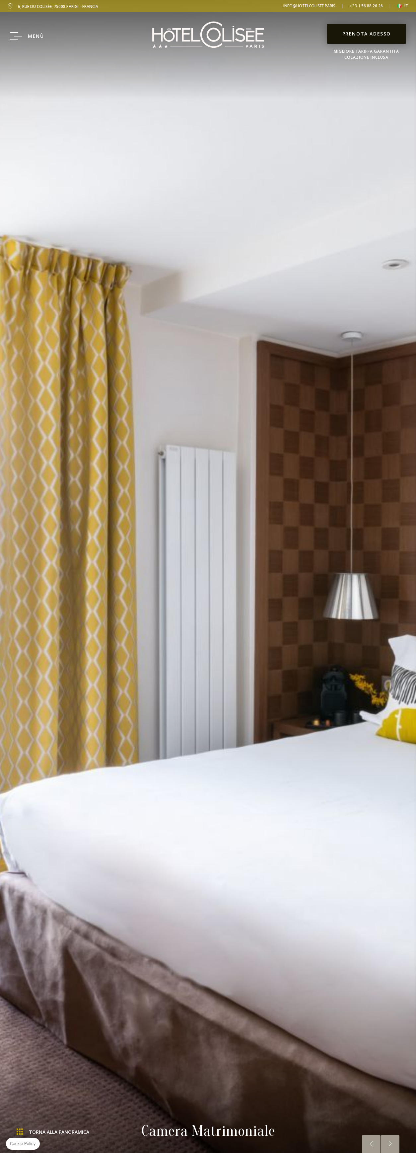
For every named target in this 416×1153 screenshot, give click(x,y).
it (406, 6)
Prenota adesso (366, 34)
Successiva (390, 1144)
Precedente (371, 1144)
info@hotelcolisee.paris (309, 6)
